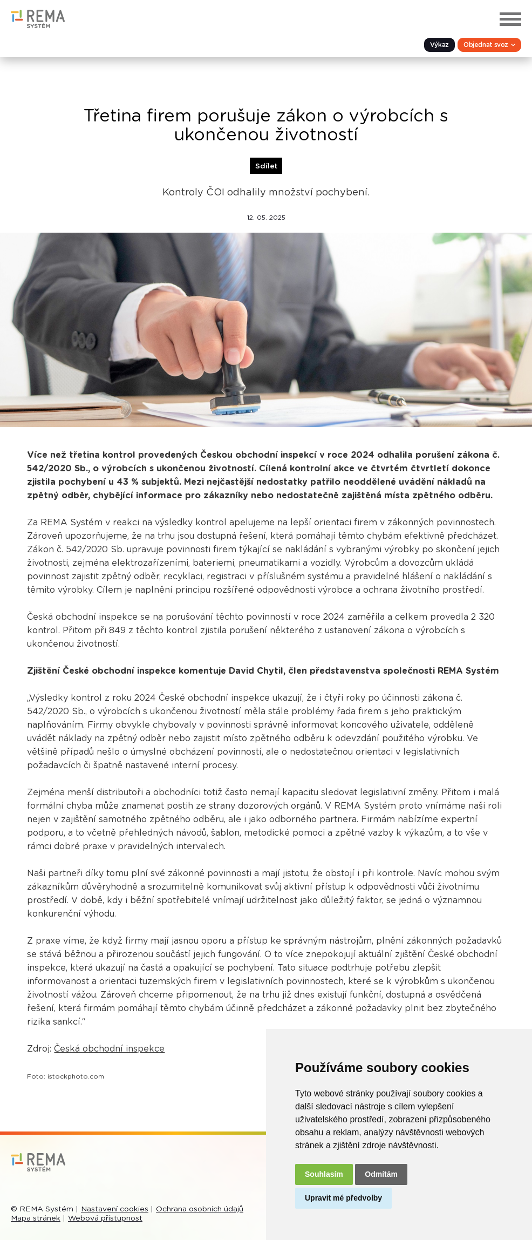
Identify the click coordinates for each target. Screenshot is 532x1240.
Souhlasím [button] (324, 1174)
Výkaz (439, 45)
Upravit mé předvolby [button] (343, 1198)
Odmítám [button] (381, 1174)
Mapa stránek (35, 1218)
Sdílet (266, 166)
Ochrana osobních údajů (199, 1209)
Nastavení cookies (114, 1209)
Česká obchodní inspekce (109, 1049)
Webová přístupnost (105, 1218)
